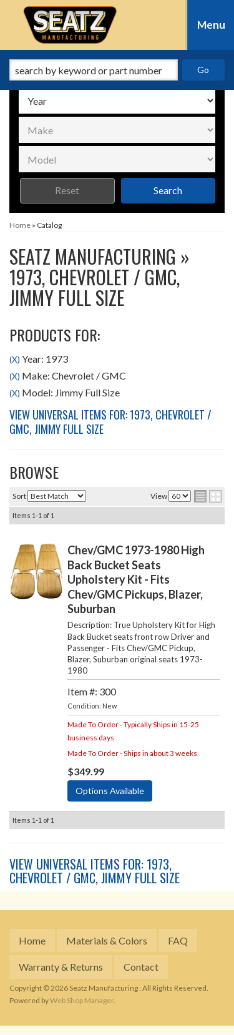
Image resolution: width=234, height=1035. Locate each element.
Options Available (110, 790)
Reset (67, 190)
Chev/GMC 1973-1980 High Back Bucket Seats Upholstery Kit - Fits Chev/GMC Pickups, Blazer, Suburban (136, 579)
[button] (117, 70)
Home (32, 940)
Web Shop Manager (82, 1000)
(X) (14, 360)
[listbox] (117, 100)
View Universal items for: (110, 421)
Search (168, 190)
